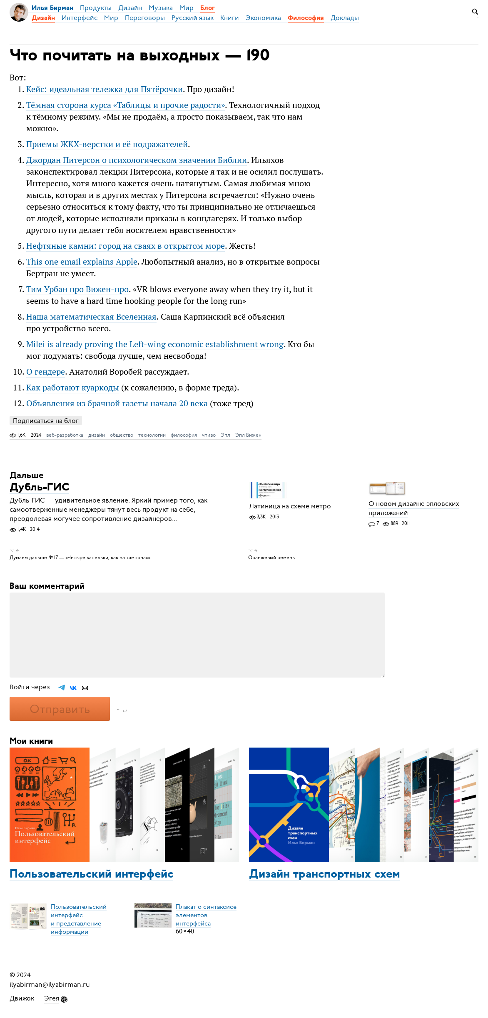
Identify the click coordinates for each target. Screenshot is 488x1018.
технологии (152, 435)
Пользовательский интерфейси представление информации (79, 918)
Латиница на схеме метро (290, 506)
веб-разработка (64, 435)
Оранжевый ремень (271, 557)
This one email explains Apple (81, 261)
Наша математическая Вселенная (91, 316)
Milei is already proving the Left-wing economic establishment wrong (155, 344)
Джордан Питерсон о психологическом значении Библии (136, 159)
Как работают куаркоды (72, 387)
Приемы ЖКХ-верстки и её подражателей (107, 144)
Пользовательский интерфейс (91, 874)
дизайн (96, 435)
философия (184, 435)
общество (121, 435)
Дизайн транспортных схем (324, 874)
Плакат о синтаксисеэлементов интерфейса (206, 914)
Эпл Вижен (248, 435)
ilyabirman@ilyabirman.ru (50, 984)
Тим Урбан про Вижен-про (77, 289)
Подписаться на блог (46, 420)
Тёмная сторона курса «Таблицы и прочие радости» (125, 104)
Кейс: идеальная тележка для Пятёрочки (104, 89)
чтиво (209, 435)
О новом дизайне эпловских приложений (413, 508)
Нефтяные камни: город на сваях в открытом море (125, 245)
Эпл (225, 435)
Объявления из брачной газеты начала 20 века (117, 403)
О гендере (45, 371)
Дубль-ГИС (39, 487)
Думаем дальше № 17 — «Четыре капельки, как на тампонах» (80, 557)
